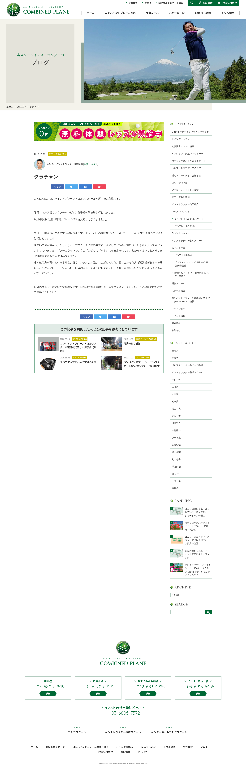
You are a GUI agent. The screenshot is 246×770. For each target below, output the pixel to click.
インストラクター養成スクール (187, 240)
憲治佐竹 (176, 488)
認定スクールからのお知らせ (146, 339)
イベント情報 (178, 316)
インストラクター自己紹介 (185, 204)
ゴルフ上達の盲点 (184, 255)
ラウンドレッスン (181, 233)
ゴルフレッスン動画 (79, 339)
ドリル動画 (227, 13)
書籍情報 (176, 323)
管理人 (175, 350)
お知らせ (176, 330)
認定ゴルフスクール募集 (170, 2)
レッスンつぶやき (181, 211)
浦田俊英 (176, 452)
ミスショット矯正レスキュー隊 (187, 153)
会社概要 (133, 2)
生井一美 (176, 481)
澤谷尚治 (176, 466)
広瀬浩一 (176, 387)
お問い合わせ (229, 2)
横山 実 (176, 408)
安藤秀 (175, 358)
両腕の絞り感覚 (132, 343)
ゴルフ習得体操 (179, 182)
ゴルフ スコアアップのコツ (186, 168)
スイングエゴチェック (183, 139)
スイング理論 (178, 248)
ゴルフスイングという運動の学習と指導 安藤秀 (192, 264)
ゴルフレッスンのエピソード (189, 219)
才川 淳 (176, 379)
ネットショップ (179, 308)
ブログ (148, 2)
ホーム (91, 13)
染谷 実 (176, 416)
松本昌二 (176, 401)
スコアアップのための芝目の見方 (78, 362)
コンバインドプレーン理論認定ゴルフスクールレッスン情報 (191, 300)
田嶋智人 (176, 423)
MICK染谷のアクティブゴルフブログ (190, 132)
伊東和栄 (176, 437)
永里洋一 (176, 394)
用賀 (86, 164)
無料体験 (207, 2)
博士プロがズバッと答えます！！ (188, 161)
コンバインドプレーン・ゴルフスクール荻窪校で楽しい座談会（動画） (78, 347)
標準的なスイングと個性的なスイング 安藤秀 (192, 275)
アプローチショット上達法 (185, 190)
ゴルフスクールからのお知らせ (187, 365)
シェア (57, 186)
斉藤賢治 (176, 445)
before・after (203, 13)
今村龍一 (176, 430)
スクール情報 (178, 290)
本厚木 (94, 164)
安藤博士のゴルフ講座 (183, 146)
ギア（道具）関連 (79, 357)
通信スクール (178, 283)
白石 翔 (175, 474)
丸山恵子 (176, 459)
